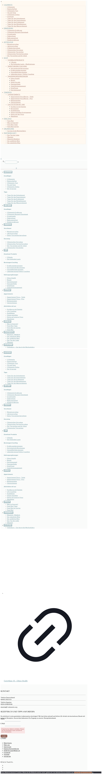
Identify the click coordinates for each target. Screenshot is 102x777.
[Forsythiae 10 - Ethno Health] (45, 562)
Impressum (7, 747)
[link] (18, 162)
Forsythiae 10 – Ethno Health (16, 681)
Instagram (7, 756)
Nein (79, 772)
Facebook (7, 752)
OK (75, 772)
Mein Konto (8, 743)
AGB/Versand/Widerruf (12, 750)
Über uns (7, 745)
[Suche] (11, 162)
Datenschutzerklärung (11, 749)
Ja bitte (4, 736)
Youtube (6, 754)
